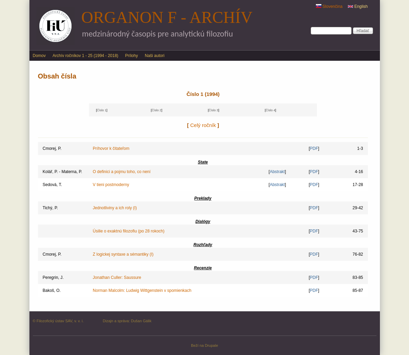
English (358, 6)
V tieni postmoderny (111, 184)
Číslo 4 (270, 110)
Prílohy (131, 55)
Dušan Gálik (141, 321)
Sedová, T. (52, 184)
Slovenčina (329, 6)
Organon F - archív (167, 17)
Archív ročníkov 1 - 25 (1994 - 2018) (85, 55)
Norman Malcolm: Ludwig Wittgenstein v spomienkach (142, 290)
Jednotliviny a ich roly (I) (115, 207)
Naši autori (154, 55)
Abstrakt (277, 171)
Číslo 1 (101, 110)
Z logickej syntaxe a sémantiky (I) (123, 254)
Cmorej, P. (52, 148)
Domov (39, 55)
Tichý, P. (50, 207)
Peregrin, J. (53, 277)
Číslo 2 (156, 110)
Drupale (211, 345)
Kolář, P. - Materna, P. (62, 171)
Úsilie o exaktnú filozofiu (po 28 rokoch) (128, 231)
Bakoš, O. (52, 290)
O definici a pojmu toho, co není (122, 171)
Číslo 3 (213, 110)
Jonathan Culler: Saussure (117, 277)
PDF (314, 148)
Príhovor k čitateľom (111, 148)
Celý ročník (203, 125)
